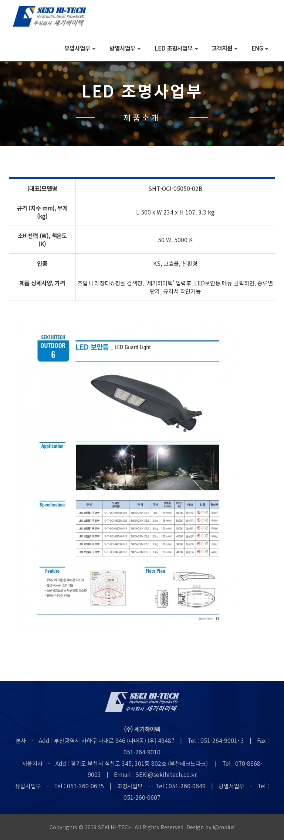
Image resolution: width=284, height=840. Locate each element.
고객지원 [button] (224, 48)
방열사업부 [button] (125, 48)
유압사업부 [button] (79, 48)
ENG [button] (259, 48)
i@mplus (224, 827)
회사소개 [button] (37, 48)
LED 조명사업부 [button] (176, 48)
